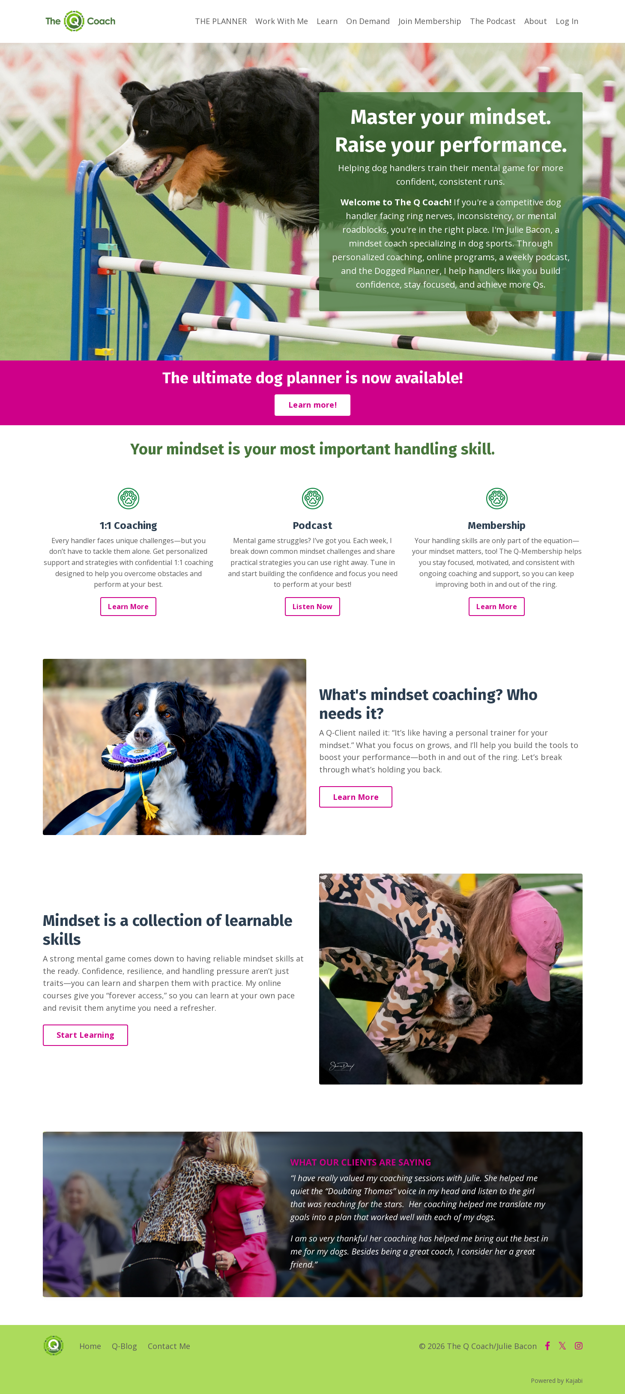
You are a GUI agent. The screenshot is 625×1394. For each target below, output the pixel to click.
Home (90, 1346)
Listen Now (313, 606)
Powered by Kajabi (557, 1380)
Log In (567, 21)
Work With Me (281, 21)
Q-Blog (124, 1346)
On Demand (368, 21)
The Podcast (493, 21)
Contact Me (169, 1346)
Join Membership (429, 21)
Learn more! (312, 405)
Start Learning (86, 1035)
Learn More (128, 606)
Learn (327, 21)
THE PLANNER (221, 21)
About (535, 21)
